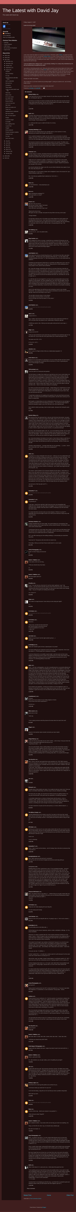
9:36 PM (31, 578)
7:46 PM (31, 1078)
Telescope (7, 92)
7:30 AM (31, 782)
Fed (29, 191)
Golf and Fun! (8, 83)
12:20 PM (31, 108)
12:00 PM (31, 841)
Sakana (61, 54)
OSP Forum (7, 46)
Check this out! (9, 134)
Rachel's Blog (32, 415)
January (8, 153)
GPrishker (31, 827)
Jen (29, 1066)
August (7, 69)
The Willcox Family (33, 812)
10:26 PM (31, 660)
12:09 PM (31, 851)
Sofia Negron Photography (35, 1046)
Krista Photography (33, 983)
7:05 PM (31, 1062)
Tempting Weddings (34, 129)
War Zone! (7, 105)
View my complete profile (9, 37)
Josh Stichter (32, 916)
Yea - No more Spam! (10, 115)
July (7, 141)
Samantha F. (32, 490)
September (8, 67)
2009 (5, 55)
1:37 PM (31, 861)
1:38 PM (31, 309)
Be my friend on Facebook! (10, 48)
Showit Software (8, 44)
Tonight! (7, 128)
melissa (31, 996)
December (8, 61)
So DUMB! (7, 121)
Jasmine (31, 349)
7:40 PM (31, 1130)
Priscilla (31, 583)
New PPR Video (9, 99)
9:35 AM (31, 991)
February (8, 151)
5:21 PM (31, 486)
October (8, 65)
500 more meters (9, 113)
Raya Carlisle (32, 238)
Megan (30, 727)
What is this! (8, 94)
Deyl (45, 69)
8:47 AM (31, 822)
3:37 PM (31, 887)
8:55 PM (31, 555)
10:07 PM (31, 631)
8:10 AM (31, 722)
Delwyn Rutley (32, 94)
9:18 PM (31, 911)
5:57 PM (31, 1050)
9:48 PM (31, 606)
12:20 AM (31, 706)
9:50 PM (31, 615)
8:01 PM (31, 545)
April (7, 147)
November (8, 63)
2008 (5, 57)
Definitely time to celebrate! (11, 111)
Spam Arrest (7, 49)
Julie (30, 453)
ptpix (30, 665)
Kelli (30, 1165)
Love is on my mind (10, 103)
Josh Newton (32, 253)
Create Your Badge (6, 28)
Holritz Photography (34, 549)
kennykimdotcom (33, 856)
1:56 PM (31, 344)
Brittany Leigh (32, 1082)
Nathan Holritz (47, 56)
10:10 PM (31, 640)
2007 (5, 59)
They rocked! (8, 87)
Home (49, 1195)
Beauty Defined (9, 101)
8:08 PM (31, 1104)
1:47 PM (31, 325)
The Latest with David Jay (30, 10)
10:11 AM (31, 1021)
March (7, 149)
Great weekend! (9, 130)
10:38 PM (31, 773)
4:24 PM (31, 754)
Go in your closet (9, 97)
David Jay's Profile (6, 24)
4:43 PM (31, 449)
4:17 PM (31, 410)
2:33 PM (31, 1095)
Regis (30, 329)
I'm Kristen (31, 611)
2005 (5, 158)
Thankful (7, 71)
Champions (8, 85)
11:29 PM (31, 1185)
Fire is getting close (10, 123)
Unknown (31, 151)
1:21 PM (31, 248)
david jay (6, 42)
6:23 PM (31, 517)
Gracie (30, 201)
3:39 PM (31, 364)
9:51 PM (31, 920)
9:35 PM (31, 569)
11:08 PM (31, 691)
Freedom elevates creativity (11, 132)
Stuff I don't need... (9, 138)
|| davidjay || (32, 644)
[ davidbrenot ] (32, 696)
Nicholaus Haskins (33, 521)
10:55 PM (31, 978)
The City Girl (32, 759)
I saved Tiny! (8, 126)
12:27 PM (31, 125)
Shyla (30, 599)
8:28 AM (31, 807)
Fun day (7, 75)
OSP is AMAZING (9, 81)
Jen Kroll (31, 636)
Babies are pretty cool (10, 107)
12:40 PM (31, 178)
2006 (5, 156)
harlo (30, 113)
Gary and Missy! (9, 73)
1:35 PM (31, 300)
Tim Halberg (32, 229)
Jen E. (30, 313)
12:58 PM (31, 225)
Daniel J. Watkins (33, 559)
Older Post (70, 1195)
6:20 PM (31, 494)
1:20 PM (31, 233)
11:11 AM (31, 1041)
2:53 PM (31, 353)
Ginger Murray (32, 738)
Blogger (44, 1207)
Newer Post (27, 1195)
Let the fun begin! (9, 119)
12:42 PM (31, 186)
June (7, 143)
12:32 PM (31, 147)
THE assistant (32, 369)
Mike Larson (32, 711)
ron (29, 778)
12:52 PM (31, 197)
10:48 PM (31, 1116)
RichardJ (31, 787)
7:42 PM (31, 900)
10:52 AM (31, 1029)
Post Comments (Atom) (35, 1198)
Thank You (7, 109)
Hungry (7, 117)
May (7, 145)
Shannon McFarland (34, 891)
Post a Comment (31, 1188)
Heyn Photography (33, 1135)
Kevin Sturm (32, 357)
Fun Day (7, 136)
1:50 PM (31, 734)
